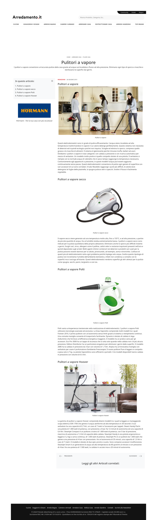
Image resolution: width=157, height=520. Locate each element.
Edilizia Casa (88, 508)
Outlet (134, 12)
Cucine (16, 24)
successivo (135, 456)
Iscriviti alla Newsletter (123, 508)
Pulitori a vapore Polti (26, 92)
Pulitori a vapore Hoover (27, 96)
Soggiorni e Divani (31, 24)
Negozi (141, 12)
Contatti (110, 508)
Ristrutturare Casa (103, 24)
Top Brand (139, 24)
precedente (65, 456)
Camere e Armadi (67, 24)
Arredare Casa (85, 24)
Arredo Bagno (50, 24)
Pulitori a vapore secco (26, 89)
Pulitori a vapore (23, 86)
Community (124, 12)
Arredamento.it (45, 17)
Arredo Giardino (123, 24)
